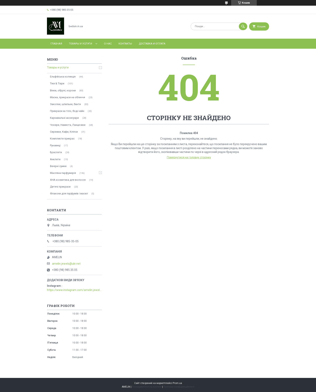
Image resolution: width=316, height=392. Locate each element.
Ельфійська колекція (63, 76)
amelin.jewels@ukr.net (66, 263)
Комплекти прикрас (62, 138)
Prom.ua (177, 383)
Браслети (56, 152)
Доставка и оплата (152, 43)
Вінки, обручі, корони (63, 90)
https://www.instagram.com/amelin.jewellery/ (74, 290)
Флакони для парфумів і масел (69, 193)
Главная (56, 43)
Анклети (55, 159)
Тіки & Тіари (57, 83)
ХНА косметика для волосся (68, 179)
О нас (108, 43)
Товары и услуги (80, 43)
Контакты (125, 43)
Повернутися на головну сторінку (189, 157)
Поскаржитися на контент (147, 386)
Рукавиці (55, 145)
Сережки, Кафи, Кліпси (64, 131)
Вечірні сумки (58, 166)
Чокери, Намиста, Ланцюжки (67, 124)
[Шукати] (243, 26)
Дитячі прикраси (60, 186)
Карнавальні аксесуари (64, 117)
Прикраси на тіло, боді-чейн (67, 110)
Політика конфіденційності (178, 386)
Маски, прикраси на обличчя (67, 97)
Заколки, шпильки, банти (65, 104)
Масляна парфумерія (63, 172)
